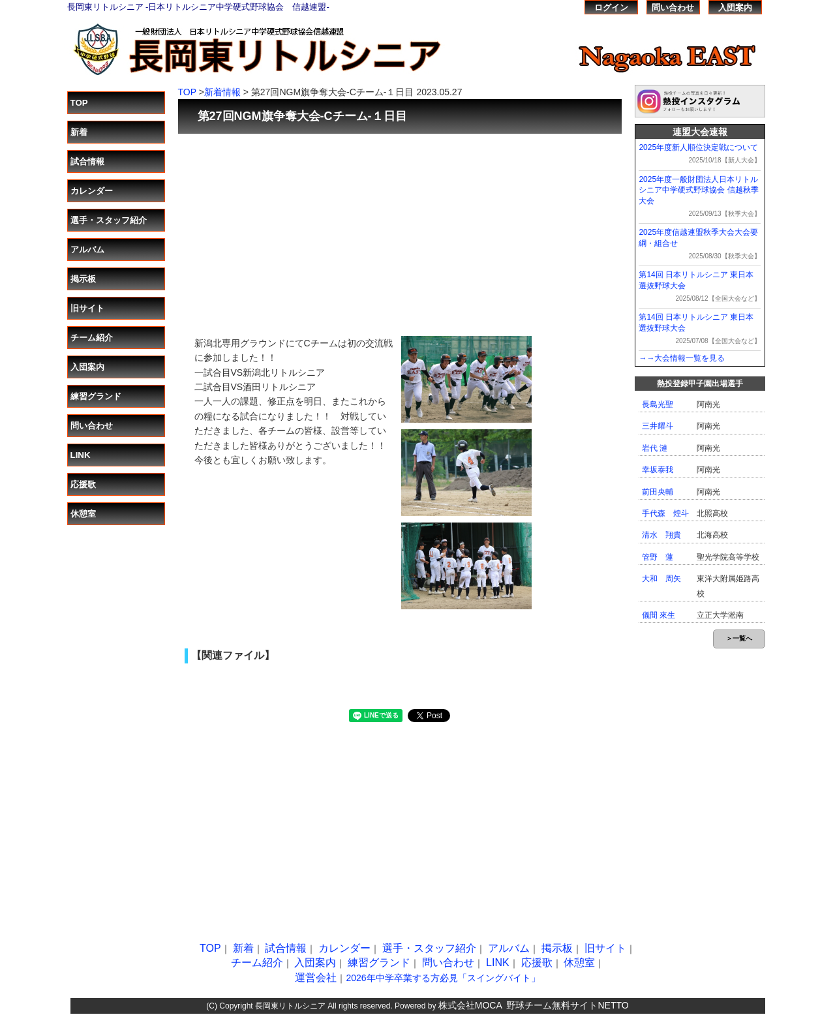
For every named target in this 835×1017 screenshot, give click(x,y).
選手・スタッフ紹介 (108, 220)
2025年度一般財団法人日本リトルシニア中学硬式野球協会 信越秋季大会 (698, 190)
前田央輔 (657, 491)
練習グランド (95, 396)
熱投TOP (549, 7)
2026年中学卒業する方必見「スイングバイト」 (442, 978)
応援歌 (83, 484)
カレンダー (91, 191)
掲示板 (83, 279)
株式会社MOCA (470, 1005)
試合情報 (87, 161)
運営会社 (316, 977)
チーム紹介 (91, 337)
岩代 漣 (654, 448)
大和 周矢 (661, 578)
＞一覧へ (739, 638)
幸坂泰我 (657, 469)
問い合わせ (673, 7)
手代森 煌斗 (665, 513)
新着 (78, 132)
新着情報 (222, 92)
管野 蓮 (657, 557)
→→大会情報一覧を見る (682, 358)
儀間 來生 (658, 615)
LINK (80, 455)
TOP (79, 103)
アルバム (87, 249)
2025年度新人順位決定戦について (698, 147)
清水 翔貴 (661, 534)
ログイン (611, 7)
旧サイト (87, 308)
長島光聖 (657, 404)
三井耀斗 (657, 426)
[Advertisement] (400, 228)
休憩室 (83, 514)
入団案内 (735, 7)
